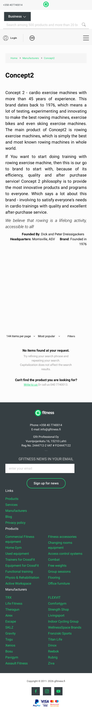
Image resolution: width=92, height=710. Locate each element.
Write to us (31, 384)
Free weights (57, 566)
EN (32, 38)
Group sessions (59, 571)
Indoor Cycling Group (63, 621)
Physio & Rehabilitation (22, 577)
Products (11, 499)
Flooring (54, 577)
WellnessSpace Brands (64, 627)
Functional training (19, 571)
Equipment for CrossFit (22, 566)
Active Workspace (18, 583)
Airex (9, 615)
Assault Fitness (16, 663)
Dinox (52, 645)
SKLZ (9, 627)
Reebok (53, 651)
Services (11, 505)
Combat (54, 560)
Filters (71, 336)
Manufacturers (16, 511)
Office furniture (59, 583)
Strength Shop (58, 609)
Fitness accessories (62, 537)
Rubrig (53, 657)
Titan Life (55, 639)
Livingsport (56, 615)
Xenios (10, 645)
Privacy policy (15, 523)
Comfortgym (57, 603)
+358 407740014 (12, 5)
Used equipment (17, 554)
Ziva (51, 663)
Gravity (10, 633)
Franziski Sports (60, 633)
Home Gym (13, 548)
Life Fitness (13, 603)
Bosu (9, 651)
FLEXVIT (54, 597)
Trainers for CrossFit (20, 560)
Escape (10, 621)
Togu (9, 639)
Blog (8, 517)
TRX (8, 597)
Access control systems (65, 554)
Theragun (12, 609)
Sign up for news (46, 483)
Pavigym (11, 657)
